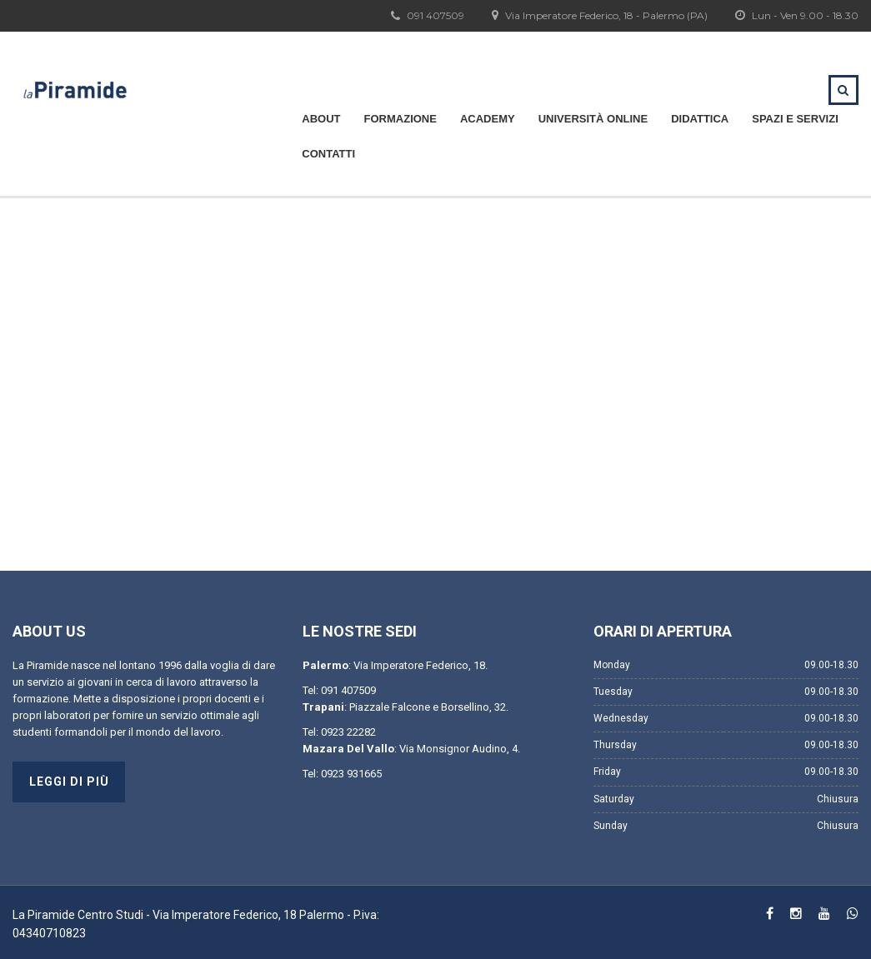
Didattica (699, 118)
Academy (487, 118)
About (321, 118)
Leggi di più (69, 781)
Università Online (593, 118)
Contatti (328, 153)
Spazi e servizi (795, 118)
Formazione (400, 118)
